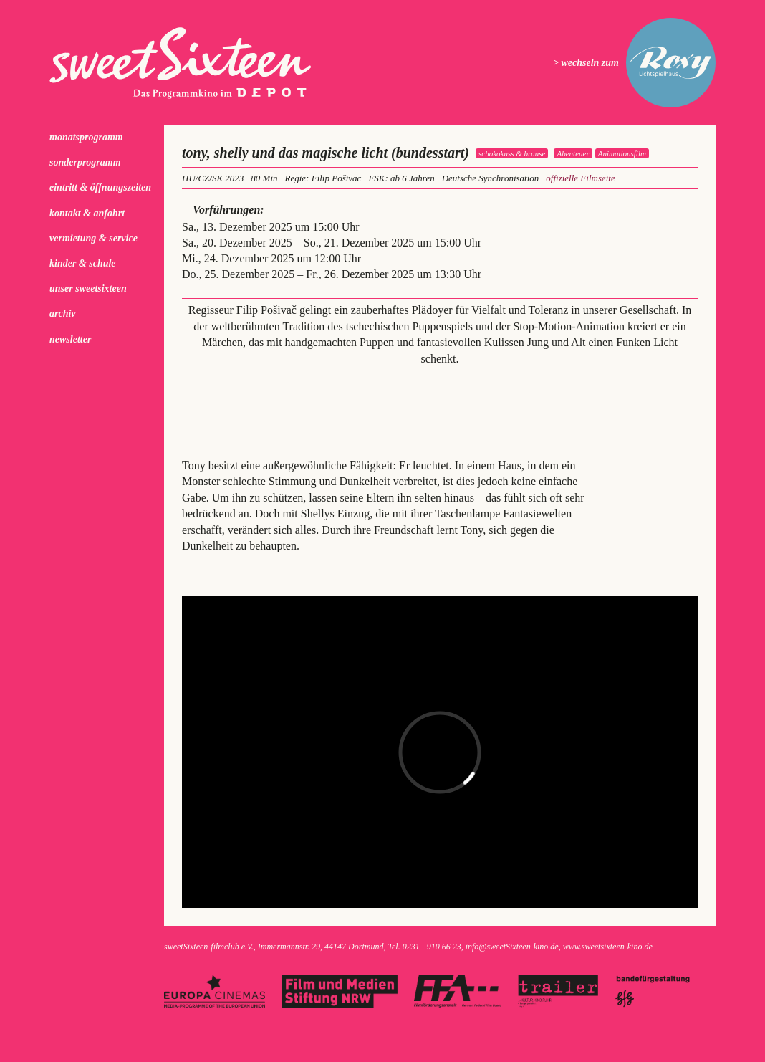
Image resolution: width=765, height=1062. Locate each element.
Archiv (62, 313)
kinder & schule (82, 263)
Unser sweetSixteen (88, 288)
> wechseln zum (586, 62)
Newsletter (70, 339)
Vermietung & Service (93, 238)
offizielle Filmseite (580, 178)
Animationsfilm (622, 153)
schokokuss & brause (512, 153)
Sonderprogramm (85, 162)
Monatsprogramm (86, 137)
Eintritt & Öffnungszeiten (100, 187)
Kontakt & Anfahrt (87, 213)
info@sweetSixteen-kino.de (512, 947)
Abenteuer (573, 153)
